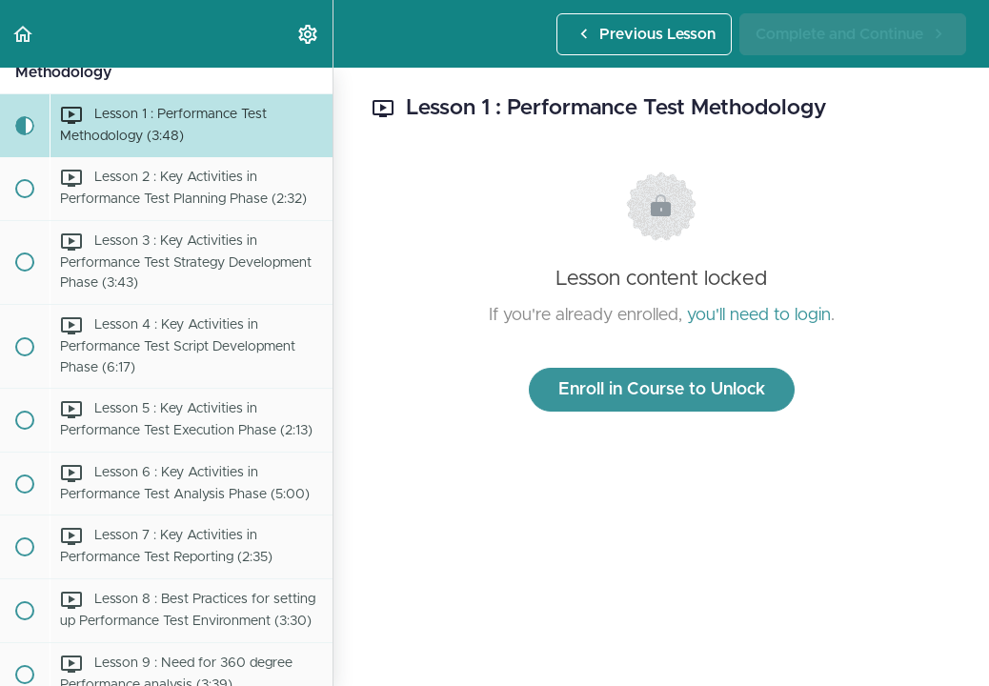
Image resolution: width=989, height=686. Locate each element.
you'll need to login (759, 315)
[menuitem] (309, 34)
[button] (24, 34)
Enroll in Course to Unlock (661, 389)
